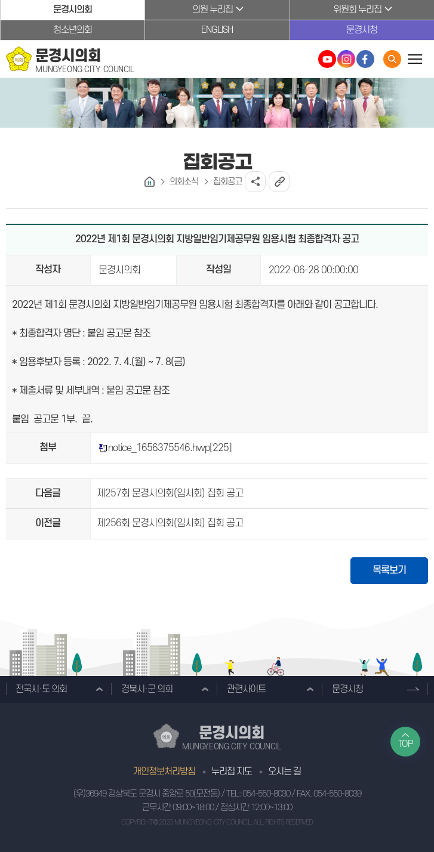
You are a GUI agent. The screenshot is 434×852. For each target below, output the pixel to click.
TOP (405, 744)
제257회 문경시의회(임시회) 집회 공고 (170, 493)
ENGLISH (217, 29)
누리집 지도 (231, 771)
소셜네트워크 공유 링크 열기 (255, 181)
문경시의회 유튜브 (327, 59)
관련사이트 (246, 689)
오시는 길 (284, 771)
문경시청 (361, 29)
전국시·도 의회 (41, 689)
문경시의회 (72, 9)
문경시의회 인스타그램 (346, 59)
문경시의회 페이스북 (365, 59)
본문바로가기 (0, 0)
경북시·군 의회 (147, 689)
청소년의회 (72, 29)
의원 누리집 (212, 9)
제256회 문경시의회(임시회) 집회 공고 (170, 523)
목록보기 (389, 570)
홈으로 (149, 182)
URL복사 (279, 181)
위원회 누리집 (357, 9)
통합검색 (392, 59)
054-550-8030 (266, 794)
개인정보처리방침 (164, 771)
